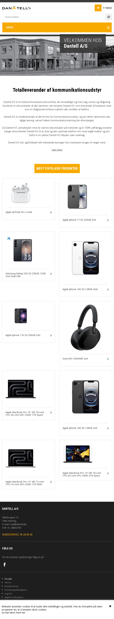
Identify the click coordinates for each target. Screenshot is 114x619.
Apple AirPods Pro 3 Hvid (19, 212)
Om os (8, 582)
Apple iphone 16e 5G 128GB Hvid (80, 289)
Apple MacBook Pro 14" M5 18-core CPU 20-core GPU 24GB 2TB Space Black (82, 476)
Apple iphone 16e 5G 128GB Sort (80, 428)
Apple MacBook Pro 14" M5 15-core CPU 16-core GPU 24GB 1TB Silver (25, 483)
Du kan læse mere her (13, 612)
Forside (8, 578)
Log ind (8, 593)
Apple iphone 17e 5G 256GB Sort (23, 335)
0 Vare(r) (107, 7)
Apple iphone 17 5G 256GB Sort (79, 220)
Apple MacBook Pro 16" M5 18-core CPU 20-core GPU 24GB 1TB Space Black (25, 415)
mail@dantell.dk (18, 524)
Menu (9, 27)
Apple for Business (14, 597)
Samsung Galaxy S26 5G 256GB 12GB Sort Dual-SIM (26, 275)
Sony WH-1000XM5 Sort (75, 358)
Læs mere (57, 149)
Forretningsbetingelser (16, 589)
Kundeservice (11, 586)
